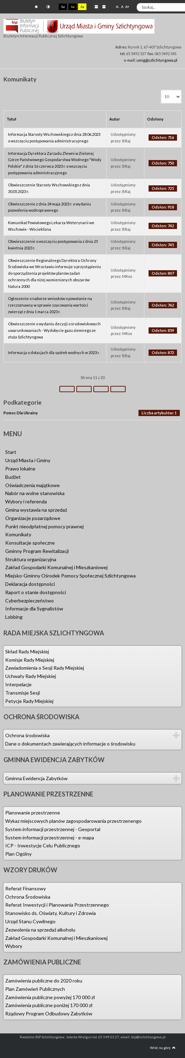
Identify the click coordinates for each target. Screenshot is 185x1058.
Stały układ (96, 6)
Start (10, 452)
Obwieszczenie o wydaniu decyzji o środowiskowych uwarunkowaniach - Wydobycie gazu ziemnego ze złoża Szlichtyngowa (54, 330)
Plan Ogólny (18, 854)
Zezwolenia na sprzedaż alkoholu (40, 930)
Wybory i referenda (26, 501)
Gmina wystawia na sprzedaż (36, 510)
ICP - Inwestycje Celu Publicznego (42, 845)
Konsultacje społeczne (30, 543)
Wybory (13, 946)
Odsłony (155, 119)
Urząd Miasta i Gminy (27, 460)
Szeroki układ (104, 6)
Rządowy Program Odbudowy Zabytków (48, 1013)
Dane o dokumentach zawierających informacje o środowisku (70, 744)
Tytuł (11, 119)
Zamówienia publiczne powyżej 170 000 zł (50, 997)
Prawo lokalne (20, 468)
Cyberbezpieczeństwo (29, 600)
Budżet (13, 477)
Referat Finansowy (25, 888)
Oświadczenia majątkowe (32, 485)
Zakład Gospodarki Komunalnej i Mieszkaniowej (56, 567)
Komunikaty (18, 534)
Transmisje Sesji (22, 693)
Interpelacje (18, 684)
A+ (127, 7)
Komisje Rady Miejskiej (29, 660)
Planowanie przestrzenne (32, 812)
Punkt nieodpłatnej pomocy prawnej (44, 526)
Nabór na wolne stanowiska (35, 493)
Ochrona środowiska (27, 735)
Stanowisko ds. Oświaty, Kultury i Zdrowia (50, 913)
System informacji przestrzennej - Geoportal (52, 829)
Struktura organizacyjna (30, 559)
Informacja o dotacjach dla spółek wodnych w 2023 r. (54, 352)
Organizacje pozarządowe (32, 518)
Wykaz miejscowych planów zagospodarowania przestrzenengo (73, 821)
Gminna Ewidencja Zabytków (36, 778)
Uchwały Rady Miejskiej (30, 676)
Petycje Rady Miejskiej (29, 701)
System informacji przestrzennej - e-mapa (49, 837)
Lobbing (14, 617)
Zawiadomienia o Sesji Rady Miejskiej (44, 668)
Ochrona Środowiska (27, 897)
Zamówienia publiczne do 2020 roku (43, 981)
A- (117, 7)
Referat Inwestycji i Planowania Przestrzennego (57, 905)
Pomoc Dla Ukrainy (20, 413)
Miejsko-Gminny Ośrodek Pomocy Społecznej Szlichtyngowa (70, 576)
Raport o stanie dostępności (35, 592)
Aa (63, 7)
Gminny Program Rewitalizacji (37, 551)
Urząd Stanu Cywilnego (30, 921)
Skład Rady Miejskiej (27, 651)
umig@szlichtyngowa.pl (156, 60)
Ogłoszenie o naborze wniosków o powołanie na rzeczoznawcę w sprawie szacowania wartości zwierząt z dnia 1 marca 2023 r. (50, 305)
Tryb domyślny (36, 7)
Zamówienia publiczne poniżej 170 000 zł (49, 1005)
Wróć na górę (163, 1047)
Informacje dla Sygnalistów (34, 608)
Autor (114, 119)
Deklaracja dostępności (30, 584)
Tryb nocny (48, 7)
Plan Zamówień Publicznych (35, 989)
